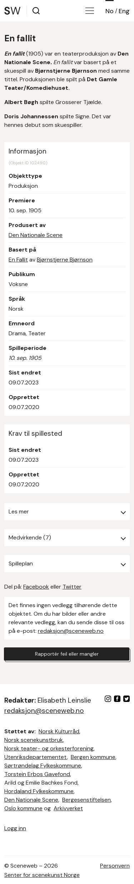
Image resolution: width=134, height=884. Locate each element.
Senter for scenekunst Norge (42, 875)
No (109, 11)
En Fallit (18, 259)
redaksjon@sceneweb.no (71, 631)
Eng (124, 11)
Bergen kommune (93, 757)
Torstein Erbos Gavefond (37, 774)
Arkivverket (68, 808)
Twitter (72, 586)
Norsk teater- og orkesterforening (49, 748)
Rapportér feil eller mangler (67, 654)
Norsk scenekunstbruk (33, 740)
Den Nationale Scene (36, 235)
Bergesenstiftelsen (86, 799)
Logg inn (15, 828)
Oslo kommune (23, 808)
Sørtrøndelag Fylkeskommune (42, 765)
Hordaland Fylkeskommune (39, 791)
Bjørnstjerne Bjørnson (65, 259)
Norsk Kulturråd (59, 731)
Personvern (115, 865)
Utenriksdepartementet (35, 757)
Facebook (36, 586)
